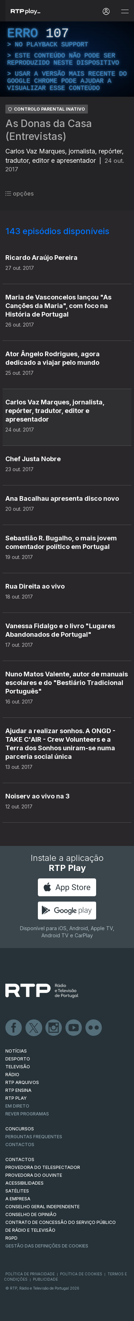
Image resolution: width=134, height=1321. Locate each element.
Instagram (54, 1028)
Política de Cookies (81, 1274)
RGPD (11, 1238)
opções (19, 193)
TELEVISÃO (17, 1066)
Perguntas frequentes (33, 1136)
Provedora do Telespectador (42, 1167)
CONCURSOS (19, 1128)
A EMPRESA (17, 1198)
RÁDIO (12, 1074)
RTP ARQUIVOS (22, 1082)
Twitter (34, 1028)
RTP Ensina (18, 1090)
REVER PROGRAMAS (27, 1113)
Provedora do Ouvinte (33, 1175)
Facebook (14, 1028)
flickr (94, 1028)
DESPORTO (17, 1059)
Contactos (19, 1144)
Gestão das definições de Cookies (46, 1246)
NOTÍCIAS (16, 1051)
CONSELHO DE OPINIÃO (30, 1214)
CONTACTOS (19, 1159)
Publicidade (45, 1279)
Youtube (74, 1028)
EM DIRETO (17, 1106)
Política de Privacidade (30, 1274)
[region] (67, 59)
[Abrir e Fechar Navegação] (124, 11)
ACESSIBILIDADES (24, 1183)
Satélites (17, 1191)
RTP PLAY (16, 1098)
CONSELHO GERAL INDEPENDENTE (42, 1206)
